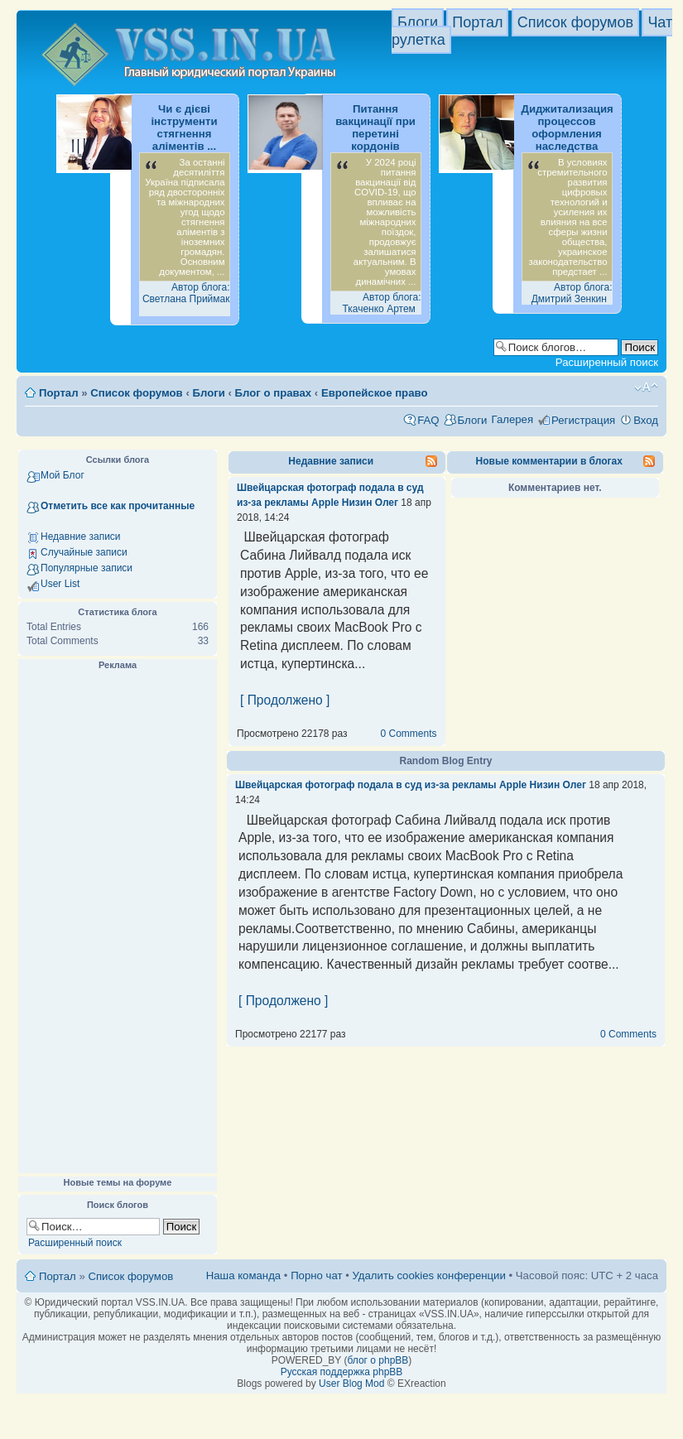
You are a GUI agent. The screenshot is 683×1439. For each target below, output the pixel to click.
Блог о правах (273, 393)
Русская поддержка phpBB (342, 1372)
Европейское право (374, 393)
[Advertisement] (117, 922)
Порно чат (316, 1275)
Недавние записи (81, 536)
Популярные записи (86, 568)
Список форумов (575, 22)
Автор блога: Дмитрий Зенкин (572, 293)
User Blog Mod (351, 1383)
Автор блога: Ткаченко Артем (381, 303)
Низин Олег (370, 502)
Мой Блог (62, 475)
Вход (645, 420)
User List (60, 584)
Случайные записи (84, 552)
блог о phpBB (377, 1360)
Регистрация (583, 420)
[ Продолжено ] (284, 700)
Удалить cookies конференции (428, 1275)
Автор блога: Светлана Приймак (186, 293)
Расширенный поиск (607, 362)
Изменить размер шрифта (646, 387)
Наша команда (243, 1275)
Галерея (512, 419)
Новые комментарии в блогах (549, 461)
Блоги (417, 22)
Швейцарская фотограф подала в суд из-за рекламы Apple (381, 785)
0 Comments (408, 733)
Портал (477, 22)
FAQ (428, 420)
